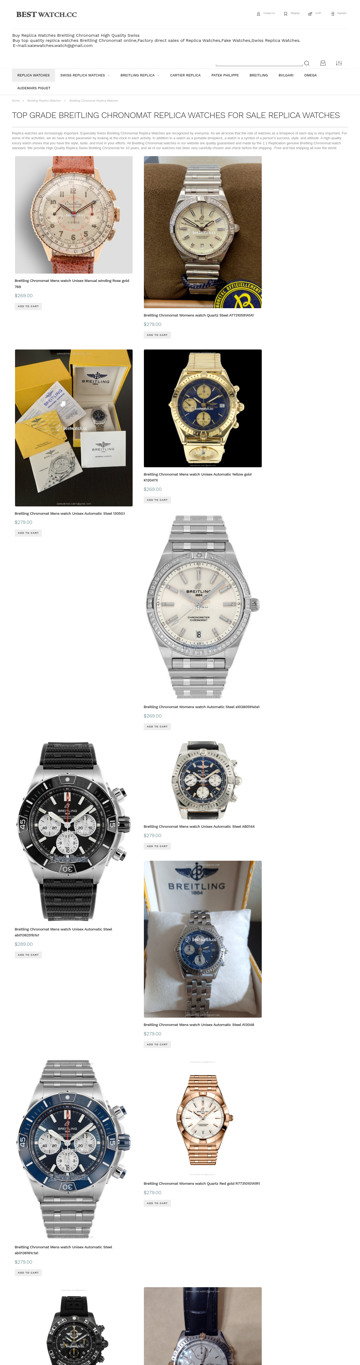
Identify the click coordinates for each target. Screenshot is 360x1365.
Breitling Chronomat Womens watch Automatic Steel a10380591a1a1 (313, 259)
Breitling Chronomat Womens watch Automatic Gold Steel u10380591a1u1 (108, 1072)
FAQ (113, 1283)
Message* (308, 1333)
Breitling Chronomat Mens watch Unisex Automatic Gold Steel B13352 (179, 1164)
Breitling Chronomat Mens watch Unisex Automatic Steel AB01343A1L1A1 (179, 654)
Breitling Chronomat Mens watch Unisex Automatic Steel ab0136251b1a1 (179, 1070)
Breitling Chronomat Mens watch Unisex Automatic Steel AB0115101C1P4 (248, 764)
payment (68, 1283)
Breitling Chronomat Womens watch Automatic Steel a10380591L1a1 (313, 544)
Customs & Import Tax (177, 1283)
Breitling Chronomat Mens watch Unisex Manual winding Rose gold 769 (43, 226)
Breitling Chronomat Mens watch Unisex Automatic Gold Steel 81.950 (111, 881)
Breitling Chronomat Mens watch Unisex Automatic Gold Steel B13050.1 (43, 635)
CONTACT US (213, 1283)
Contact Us (246, 14)
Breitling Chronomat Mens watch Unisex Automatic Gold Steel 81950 (248, 635)
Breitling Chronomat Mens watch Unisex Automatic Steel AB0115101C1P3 (316, 654)
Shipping (280, 14)
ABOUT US (20, 1283)
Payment (338, 14)
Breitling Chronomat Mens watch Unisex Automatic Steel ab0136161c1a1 (248, 400)
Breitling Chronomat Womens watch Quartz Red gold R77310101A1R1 (313, 369)
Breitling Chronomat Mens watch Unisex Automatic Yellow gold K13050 (43, 929)
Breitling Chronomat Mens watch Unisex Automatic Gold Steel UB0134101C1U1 (179, 900)
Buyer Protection (139, 1283)
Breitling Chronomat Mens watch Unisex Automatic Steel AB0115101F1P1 (248, 1212)
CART (309, 14)
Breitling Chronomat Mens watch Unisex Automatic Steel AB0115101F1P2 (316, 1183)
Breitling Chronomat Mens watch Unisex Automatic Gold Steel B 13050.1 (248, 528)
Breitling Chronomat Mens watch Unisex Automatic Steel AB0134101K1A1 (179, 764)
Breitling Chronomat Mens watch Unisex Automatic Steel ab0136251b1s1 (43, 400)
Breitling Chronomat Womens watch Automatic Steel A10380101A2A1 (40, 1051)
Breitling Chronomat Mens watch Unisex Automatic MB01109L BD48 (43, 510)
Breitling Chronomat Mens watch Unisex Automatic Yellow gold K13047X (248, 226)
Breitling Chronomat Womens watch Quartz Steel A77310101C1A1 (108, 778)
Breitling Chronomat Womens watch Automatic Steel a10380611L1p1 (176, 543)
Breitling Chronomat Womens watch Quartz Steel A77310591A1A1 (108, 243)
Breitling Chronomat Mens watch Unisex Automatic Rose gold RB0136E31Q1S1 (43, 1164)
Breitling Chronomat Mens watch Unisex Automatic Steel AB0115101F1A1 (316, 790)
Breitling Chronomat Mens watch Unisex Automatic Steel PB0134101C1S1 (248, 900)
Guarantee (92, 1283)
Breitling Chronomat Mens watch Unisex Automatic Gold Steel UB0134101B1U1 (248, 1030)
